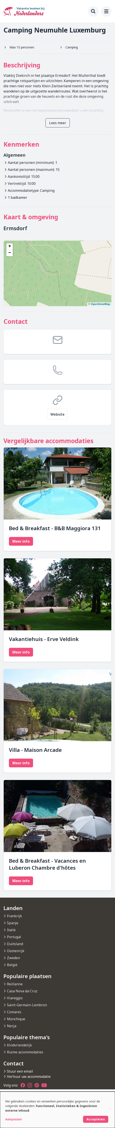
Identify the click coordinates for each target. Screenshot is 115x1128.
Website (57, 414)
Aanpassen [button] (13, 1119)
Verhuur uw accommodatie (29, 1076)
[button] (9, 246)
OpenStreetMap (100, 304)
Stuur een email (20, 1071)
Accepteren (96, 1119)
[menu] (106, 11)
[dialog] (57, 1110)
